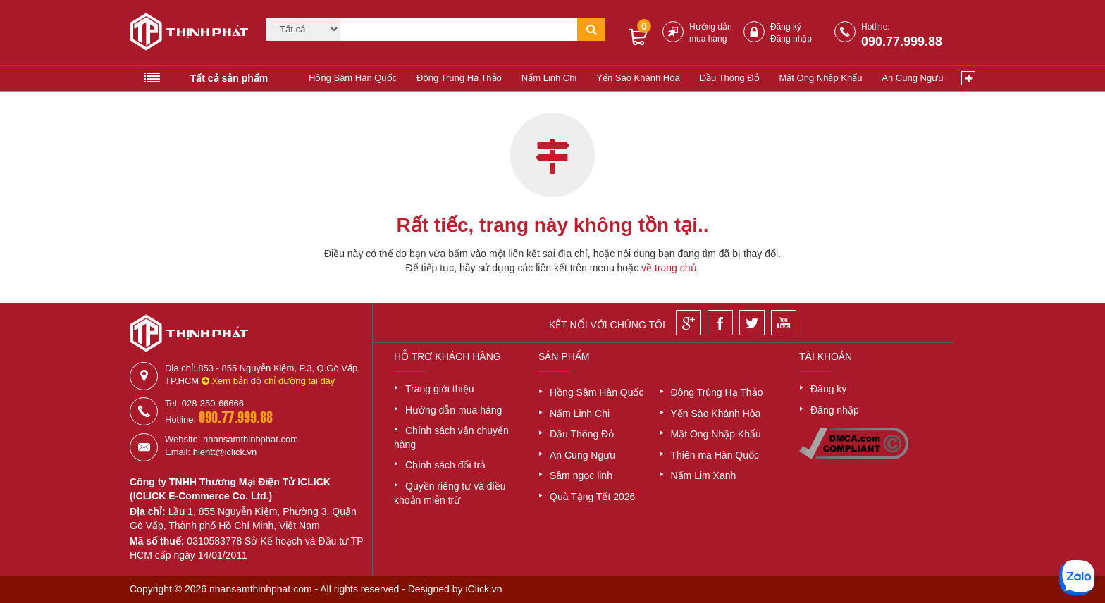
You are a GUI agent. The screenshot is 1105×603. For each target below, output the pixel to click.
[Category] (303, 29)
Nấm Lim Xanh (703, 475)
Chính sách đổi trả (445, 465)
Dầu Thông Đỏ (730, 78)
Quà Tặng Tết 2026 (592, 496)
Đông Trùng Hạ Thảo (459, 78)
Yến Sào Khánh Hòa (637, 78)
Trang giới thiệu (439, 388)
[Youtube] (783, 322)
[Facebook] (720, 322)
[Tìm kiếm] (458, 29)
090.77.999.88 (901, 42)
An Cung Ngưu (912, 78)
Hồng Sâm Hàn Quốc (353, 78)
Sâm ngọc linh (581, 475)
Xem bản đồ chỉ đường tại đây (268, 380)
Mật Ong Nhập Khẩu (821, 78)
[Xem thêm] (968, 78)
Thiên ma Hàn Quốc (715, 455)
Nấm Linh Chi (549, 78)
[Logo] (184, 33)
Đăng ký (785, 27)
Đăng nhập (791, 39)
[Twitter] (752, 322)
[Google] (688, 322)
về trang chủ (668, 267)
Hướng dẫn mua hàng (453, 410)
